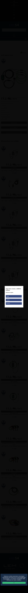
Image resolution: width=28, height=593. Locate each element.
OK (13, 582)
